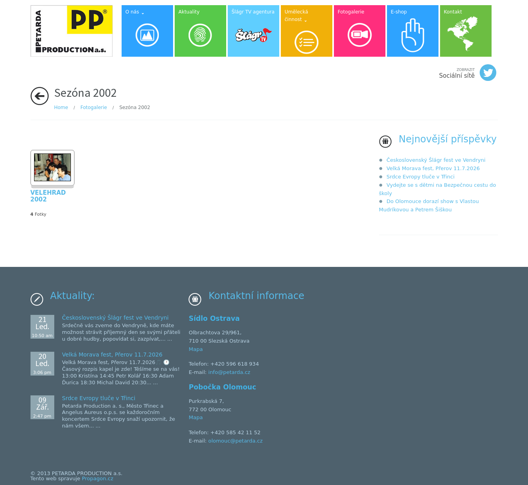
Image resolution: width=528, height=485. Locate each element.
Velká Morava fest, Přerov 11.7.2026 (433, 168)
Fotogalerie (93, 107)
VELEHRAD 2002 (48, 196)
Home (61, 107)
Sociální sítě (467, 72)
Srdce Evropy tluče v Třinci (421, 177)
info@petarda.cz (229, 372)
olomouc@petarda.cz (235, 441)
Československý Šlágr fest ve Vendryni (436, 160)
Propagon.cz (97, 478)
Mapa (195, 349)
